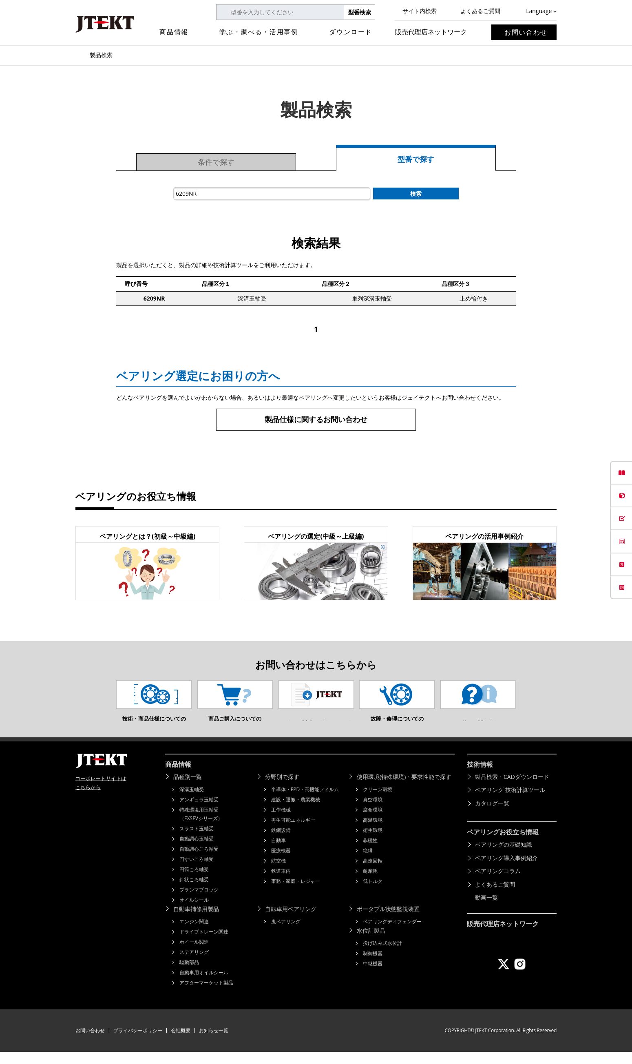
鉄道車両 (281, 883)
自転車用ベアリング (290, 921)
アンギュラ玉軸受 (199, 811)
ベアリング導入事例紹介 (506, 870)
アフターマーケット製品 (206, 994)
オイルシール (194, 912)
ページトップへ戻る (607, 751)
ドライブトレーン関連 (203, 943)
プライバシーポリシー (137, 1042)
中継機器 (372, 975)
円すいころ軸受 (196, 871)
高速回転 (372, 872)
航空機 (278, 872)
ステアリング (194, 964)
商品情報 (173, 31)
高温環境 (372, 832)
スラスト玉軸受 (196, 840)
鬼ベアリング (286, 933)
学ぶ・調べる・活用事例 (258, 31)
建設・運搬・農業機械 (295, 811)
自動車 (278, 852)
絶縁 (368, 862)
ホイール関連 (194, 954)
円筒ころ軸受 (194, 881)
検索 (416, 193)
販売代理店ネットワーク (431, 31)
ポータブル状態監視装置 (388, 921)
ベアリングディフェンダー (392, 933)
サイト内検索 (419, 11)
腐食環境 (372, 821)
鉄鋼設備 (281, 842)
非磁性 (370, 852)
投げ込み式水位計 (382, 955)
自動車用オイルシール (203, 984)
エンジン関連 (194, 933)
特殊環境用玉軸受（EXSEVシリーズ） (201, 826)
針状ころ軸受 (194, 891)
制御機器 (372, 965)
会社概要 (180, 1042)
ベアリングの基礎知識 (503, 856)
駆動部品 (189, 974)
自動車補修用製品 (196, 921)
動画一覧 (486, 910)
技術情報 (480, 776)
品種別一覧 (187, 789)
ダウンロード (350, 31)
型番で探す (416, 159)
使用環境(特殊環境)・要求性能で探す (404, 789)
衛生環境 (372, 842)
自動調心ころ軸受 (199, 861)
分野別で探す (282, 789)
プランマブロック (199, 901)
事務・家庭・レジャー (295, 893)
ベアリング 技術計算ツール (510, 802)
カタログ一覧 (492, 815)
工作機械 (281, 821)
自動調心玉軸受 (196, 850)
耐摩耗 (370, 883)
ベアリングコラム (498, 883)
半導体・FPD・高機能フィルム (305, 801)
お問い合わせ (526, 32)
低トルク (372, 893)
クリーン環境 (377, 801)
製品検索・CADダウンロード (512, 789)
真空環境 (372, 811)
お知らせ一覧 (213, 1042)
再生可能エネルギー (293, 832)
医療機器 (281, 862)
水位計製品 (371, 943)
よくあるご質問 (480, 11)
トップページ (79, 55)
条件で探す (216, 162)
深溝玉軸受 (191, 801)
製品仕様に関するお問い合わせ (316, 419)
